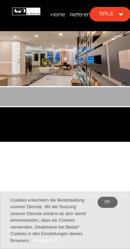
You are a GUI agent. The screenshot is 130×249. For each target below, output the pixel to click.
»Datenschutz (45, 240)
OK (107, 202)
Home (58, 15)
